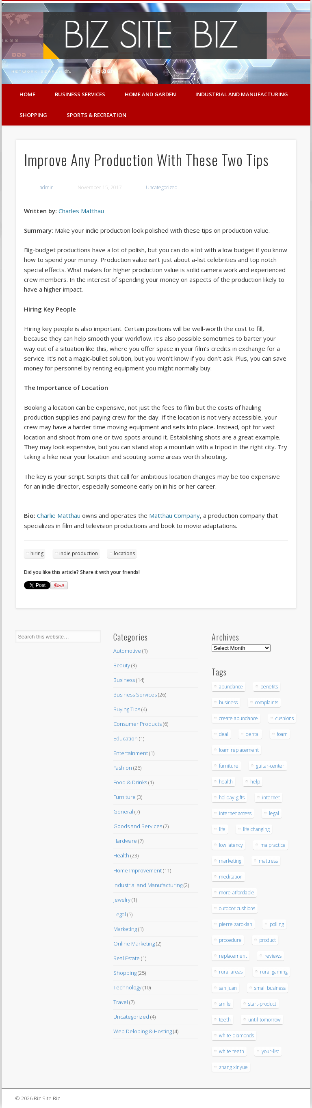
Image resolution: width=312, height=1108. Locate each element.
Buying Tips (126, 709)
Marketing (125, 929)
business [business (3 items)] (228, 702)
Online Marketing (134, 943)
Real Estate (126, 958)
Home (27, 94)
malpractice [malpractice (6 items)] (273, 845)
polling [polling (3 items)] (277, 924)
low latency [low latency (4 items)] (231, 845)
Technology (127, 987)
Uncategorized (162, 187)
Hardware (125, 840)
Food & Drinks (130, 782)
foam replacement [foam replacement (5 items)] (239, 750)
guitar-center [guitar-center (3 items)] (270, 765)
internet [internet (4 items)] (271, 797)
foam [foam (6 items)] (282, 734)
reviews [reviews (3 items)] (273, 955)
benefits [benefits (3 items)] (269, 686)
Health (121, 855)
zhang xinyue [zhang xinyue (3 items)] (233, 1067)
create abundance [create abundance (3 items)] (238, 718)
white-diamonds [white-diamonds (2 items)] (236, 1035)
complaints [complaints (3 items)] (266, 702)
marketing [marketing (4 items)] (230, 860)
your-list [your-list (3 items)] (270, 1051)
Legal (119, 914)
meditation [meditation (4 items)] (231, 876)
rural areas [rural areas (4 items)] (231, 971)
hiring (36, 553)
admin (47, 187)
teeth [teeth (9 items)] (225, 1019)
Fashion (122, 767)
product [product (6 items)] (267, 940)
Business (124, 680)
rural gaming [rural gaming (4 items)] (274, 971)
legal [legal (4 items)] (274, 813)
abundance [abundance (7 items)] (231, 686)
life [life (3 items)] (222, 829)
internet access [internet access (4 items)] (235, 813)
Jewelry (121, 899)
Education (125, 738)
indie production (78, 553)
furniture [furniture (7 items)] (228, 765)
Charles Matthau (81, 211)
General (123, 811)
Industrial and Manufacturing (241, 94)
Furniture (124, 797)
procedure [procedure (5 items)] (230, 940)
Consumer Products (137, 723)
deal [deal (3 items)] (223, 734)
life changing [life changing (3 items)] (256, 829)
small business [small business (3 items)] (270, 988)
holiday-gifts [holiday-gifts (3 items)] (232, 797)
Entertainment (130, 753)
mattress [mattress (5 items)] (268, 860)
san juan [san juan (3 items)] (228, 988)
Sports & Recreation (96, 115)
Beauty (121, 665)
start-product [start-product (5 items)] (262, 1003)
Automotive (127, 650)
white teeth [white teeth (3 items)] (231, 1051)
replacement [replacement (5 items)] (233, 955)
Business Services (80, 94)
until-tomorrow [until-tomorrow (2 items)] (264, 1019)
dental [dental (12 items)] (253, 734)
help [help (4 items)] (255, 781)
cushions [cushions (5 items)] (284, 718)
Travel (120, 1002)
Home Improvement (137, 870)
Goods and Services (137, 826)
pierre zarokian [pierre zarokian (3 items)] (235, 924)
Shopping (33, 115)
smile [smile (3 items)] (225, 1003)
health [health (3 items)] (226, 781)
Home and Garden (150, 94)
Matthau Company (174, 515)
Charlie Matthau (58, 515)
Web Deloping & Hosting (142, 1031)
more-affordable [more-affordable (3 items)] (236, 892)
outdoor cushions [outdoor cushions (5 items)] (237, 908)
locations (124, 553)
